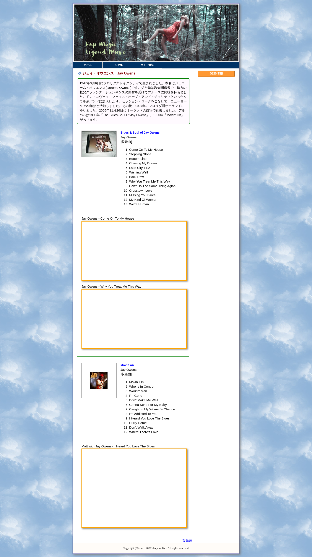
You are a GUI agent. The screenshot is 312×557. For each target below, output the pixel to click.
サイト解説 (147, 64)
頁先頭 (187, 540)
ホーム (88, 64)
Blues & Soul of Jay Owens (140, 132)
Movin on (127, 365)
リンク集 (117, 64)
